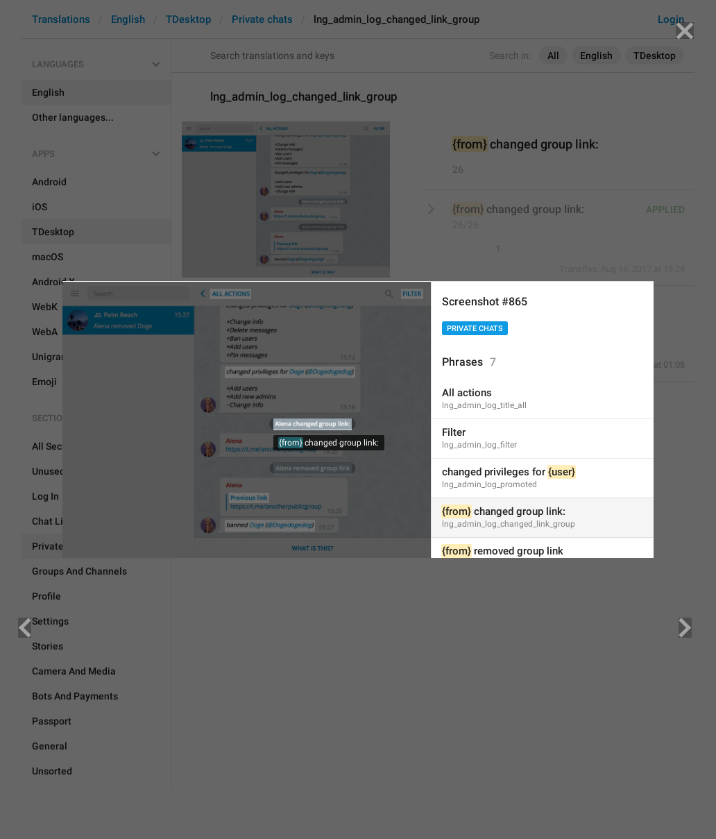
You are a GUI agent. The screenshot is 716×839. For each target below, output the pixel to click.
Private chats (475, 328)
